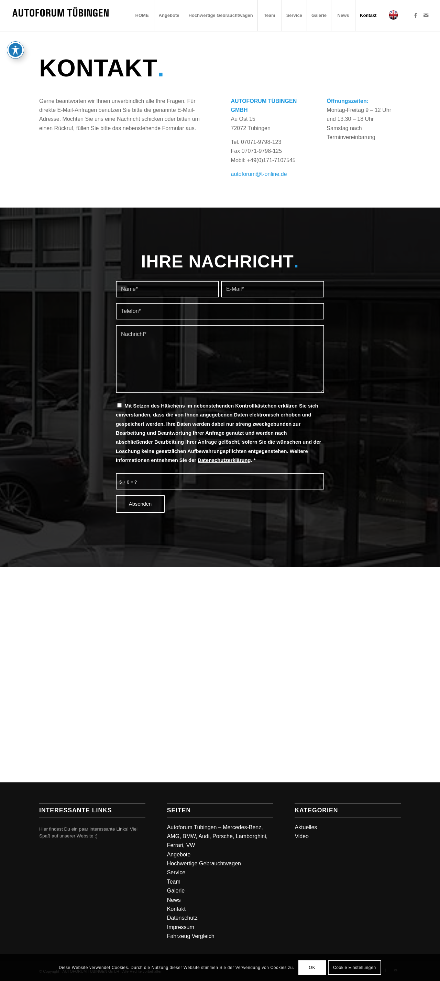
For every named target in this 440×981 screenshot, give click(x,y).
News (174, 900)
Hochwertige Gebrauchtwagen (204, 863)
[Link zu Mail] (426, 15)
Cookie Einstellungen (354, 967)
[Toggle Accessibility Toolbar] (15, 50)
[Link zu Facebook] (415, 15)
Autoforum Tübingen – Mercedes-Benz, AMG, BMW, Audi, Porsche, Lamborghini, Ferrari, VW (217, 836)
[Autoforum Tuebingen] (60, 15)
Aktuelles (306, 827)
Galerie (176, 891)
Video (302, 836)
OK (312, 967)
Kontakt (176, 909)
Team (173, 882)
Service (176, 872)
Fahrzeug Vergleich (190, 936)
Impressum (180, 927)
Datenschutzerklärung (224, 460)
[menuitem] (142, 15)
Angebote (179, 854)
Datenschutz (182, 918)
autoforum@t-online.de (259, 174)
